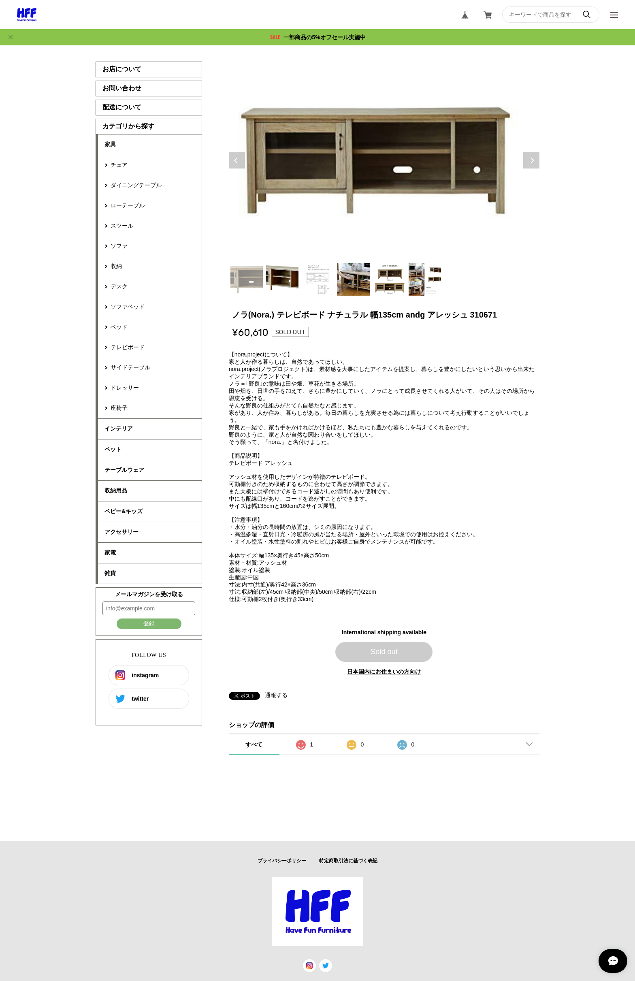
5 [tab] (389, 279)
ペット (112, 449)
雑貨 (110, 573)
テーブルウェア (124, 470)
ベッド (119, 327)
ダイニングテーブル (136, 185)
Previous (237, 160)
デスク (119, 286)
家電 (110, 552)
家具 (110, 144)
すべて (253, 744)
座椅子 (119, 408)
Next (531, 160)
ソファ (119, 246)
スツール (122, 225)
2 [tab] (282, 279)
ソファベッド (128, 306)
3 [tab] (318, 279)
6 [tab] (425, 279)
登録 (149, 623)
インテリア (118, 428)
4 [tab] (353, 279)
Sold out (384, 652)
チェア (119, 165)
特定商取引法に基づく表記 (348, 861)
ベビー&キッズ (123, 511)
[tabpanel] (384, 160)
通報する (276, 695)
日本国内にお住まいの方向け (384, 671)
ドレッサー (125, 387)
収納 (116, 266)
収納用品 (115, 490)
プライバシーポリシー (282, 861)
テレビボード (128, 347)
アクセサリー (121, 532)
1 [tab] (246, 279)
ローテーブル (128, 205)
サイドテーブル (130, 367)
